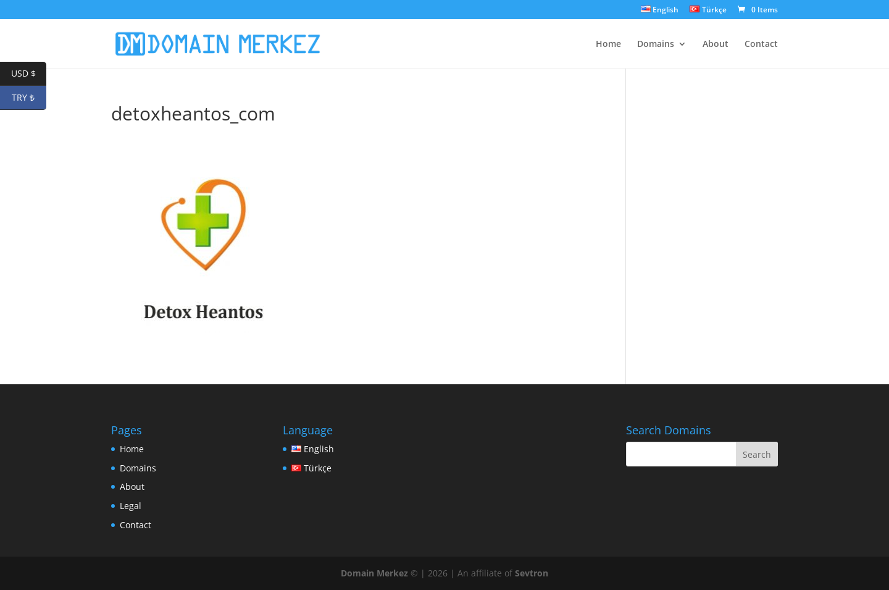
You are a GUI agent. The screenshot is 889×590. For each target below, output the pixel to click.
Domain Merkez (374, 573)
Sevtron (531, 573)
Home (608, 44)
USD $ (29, 74)
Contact (761, 44)
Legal (130, 506)
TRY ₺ (29, 98)
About (715, 44)
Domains (655, 44)
